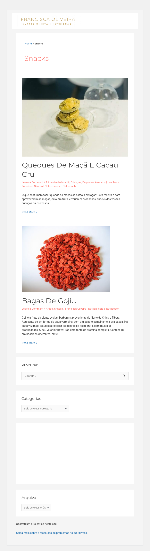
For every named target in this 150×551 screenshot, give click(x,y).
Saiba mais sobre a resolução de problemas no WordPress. (52, 532)
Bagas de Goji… (49, 300)
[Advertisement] (50, 452)
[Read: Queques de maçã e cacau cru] (75, 116)
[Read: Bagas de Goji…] (66, 259)
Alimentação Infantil (58, 182)
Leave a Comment (32, 182)
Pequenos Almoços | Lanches (100, 182)
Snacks (58, 308)
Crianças (76, 182)
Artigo (49, 308)
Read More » (29, 212)
